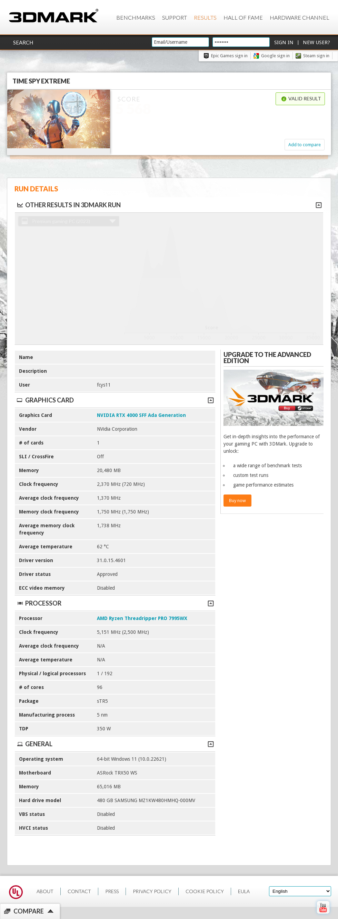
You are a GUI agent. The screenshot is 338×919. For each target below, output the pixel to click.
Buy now (237, 500)
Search (23, 42)
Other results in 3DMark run (68, 205)
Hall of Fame (243, 17)
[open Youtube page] (323, 915)
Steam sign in (316, 55)
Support (174, 17)
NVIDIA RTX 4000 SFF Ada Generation (141, 415)
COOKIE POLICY (205, 891)
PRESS (112, 891)
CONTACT (79, 891)
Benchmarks (135, 17)
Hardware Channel (299, 17)
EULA (244, 891)
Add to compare (304, 144)
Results (205, 17)
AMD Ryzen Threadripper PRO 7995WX (142, 618)
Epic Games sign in (229, 55)
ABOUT (45, 891)
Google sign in (275, 55)
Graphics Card (115, 400)
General (115, 744)
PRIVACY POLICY (152, 891)
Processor (115, 603)
